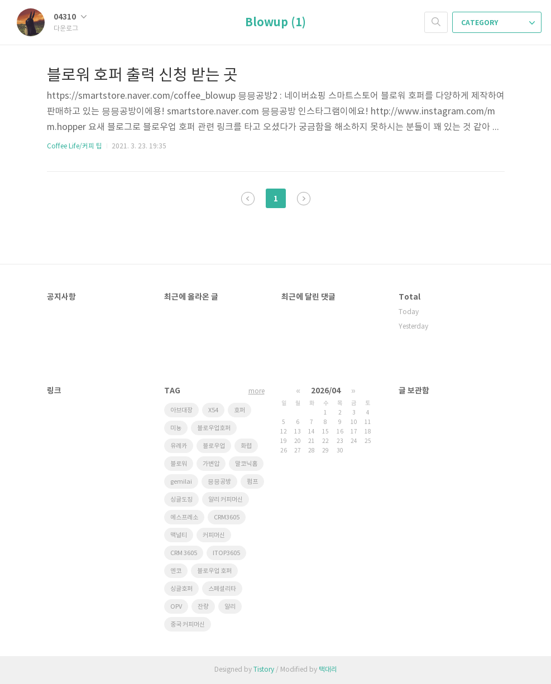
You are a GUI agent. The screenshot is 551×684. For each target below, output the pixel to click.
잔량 (203, 606)
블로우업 (214, 446)
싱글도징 (181, 499)
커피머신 (214, 535)
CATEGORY (498, 23)
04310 (70, 17)
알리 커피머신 (225, 499)
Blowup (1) (275, 23)
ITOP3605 (226, 553)
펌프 (252, 481)
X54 (213, 410)
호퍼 (239, 410)
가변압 (211, 464)
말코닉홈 (246, 464)
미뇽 (175, 428)
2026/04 (326, 391)
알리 (230, 606)
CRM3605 (226, 517)
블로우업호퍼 (214, 428)
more (256, 391)
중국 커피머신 (187, 624)
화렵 (246, 446)
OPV (176, 606)
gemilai (181, 481)
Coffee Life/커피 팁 (74, 146)
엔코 (175, 571)
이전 (248, 198)
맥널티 (178, 535)
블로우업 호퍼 (214, 571)
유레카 (178, 446)
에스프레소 (184, 517)
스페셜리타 (222, 589)
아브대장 (181, 410)
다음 (303, 198)
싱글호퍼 (181, 589)
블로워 (178, 464)
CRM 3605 (183, 553)
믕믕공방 (219, 481)
